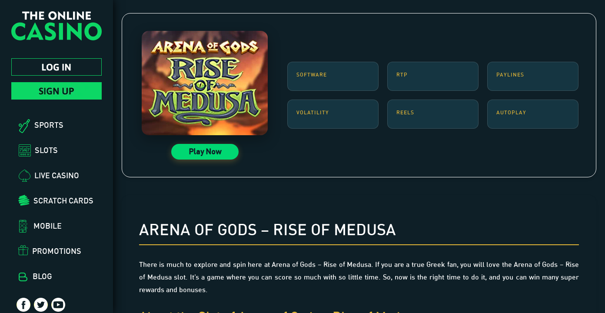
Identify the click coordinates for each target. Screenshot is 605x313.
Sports (48, 125)
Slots (46, 150)
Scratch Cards (63, 200)
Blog (42, 276)
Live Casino (56, 175)
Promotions (56, 251)
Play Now (205, 151)
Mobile (47, 225)
